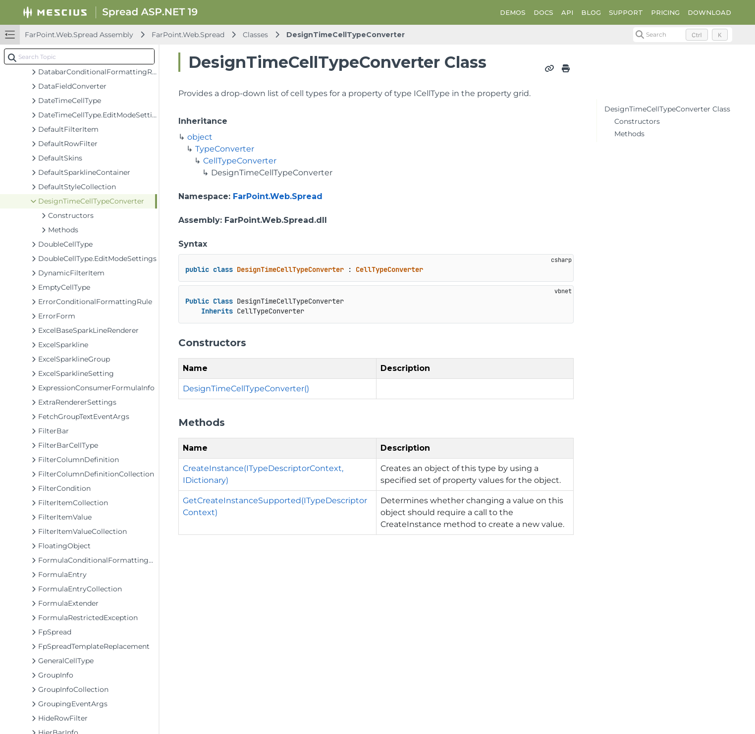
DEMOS (513, 12)
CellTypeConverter (239, 160)
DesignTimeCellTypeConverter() (246, 388)
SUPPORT (626, 12)
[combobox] (79, 56)
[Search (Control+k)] (682, 34)
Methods (629, 133)
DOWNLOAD (709, 12)
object (200, 137)
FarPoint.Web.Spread (188, 34)
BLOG (591, 12)
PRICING (665, 12)
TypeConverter (224, 149)
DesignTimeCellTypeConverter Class (667, 109)
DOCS (543, 12)
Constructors (637, 121)
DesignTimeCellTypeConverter (345, 34)
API (567, 12)
